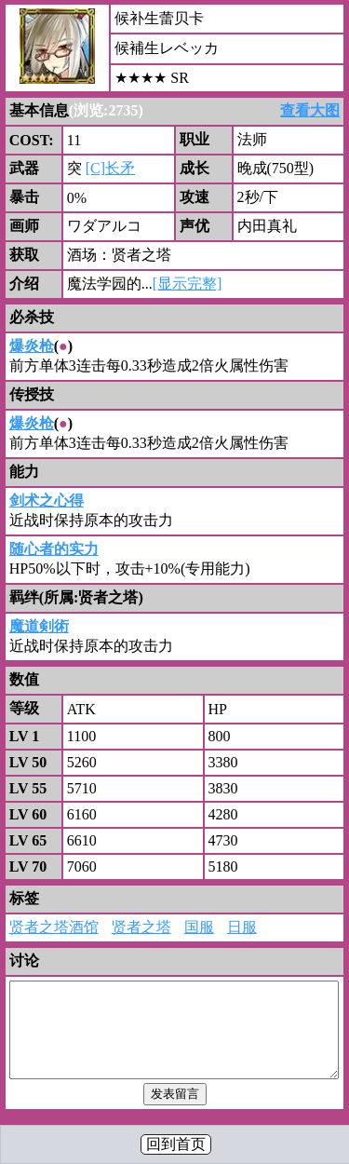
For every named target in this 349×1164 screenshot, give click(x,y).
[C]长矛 (110, 168)
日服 (242, 927)
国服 (199, 927)
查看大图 (310, 110)
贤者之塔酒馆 (54, 927)
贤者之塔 (141, 927)
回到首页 (176, 1144)
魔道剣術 (39, 626)
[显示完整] (187, 283)
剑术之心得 (46, 500)
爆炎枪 (31, 346)
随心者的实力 (54, 549)
